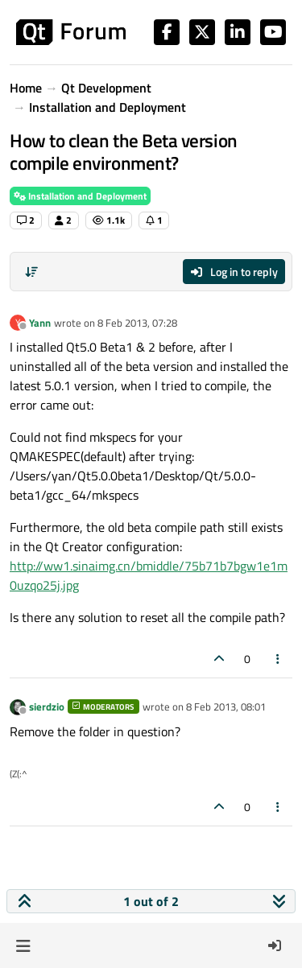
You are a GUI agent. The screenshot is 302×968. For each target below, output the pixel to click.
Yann (40, 323)
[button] (22, 945)
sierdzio (46, 706)
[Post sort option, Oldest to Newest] (31, 272)
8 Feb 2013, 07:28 (137, 323)
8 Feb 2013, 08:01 (226, 706)
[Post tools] (278, 658)
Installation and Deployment (80, 196)
